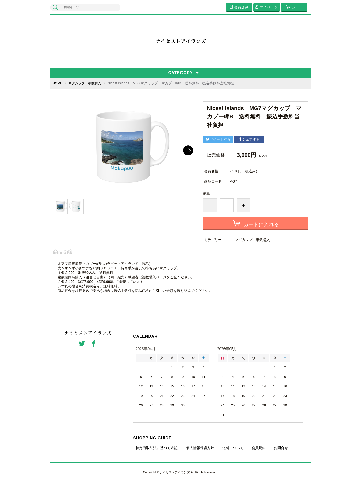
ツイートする (218, 139)
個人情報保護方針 (200, 448)
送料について (232, 448)
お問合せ (281, 448)
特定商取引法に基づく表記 (157, 448)
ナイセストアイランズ (180, 41)
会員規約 (259, 448)
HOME (58, 83)
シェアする (249, 139)
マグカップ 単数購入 (87, 83)
